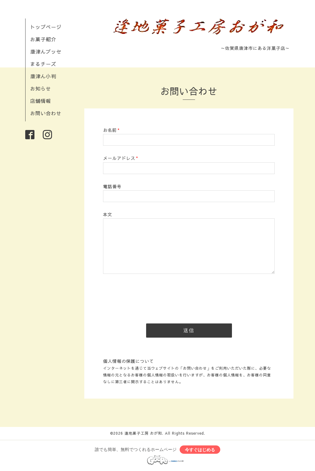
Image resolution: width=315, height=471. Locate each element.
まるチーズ (43, 63)
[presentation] (150, 297)
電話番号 (112, 186)
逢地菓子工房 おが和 (143, 433)
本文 (107, 214)
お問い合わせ (46, 113)
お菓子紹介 (43, 39)
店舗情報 (40, 100)
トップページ (46, 26)
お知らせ (40, 88)
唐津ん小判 (43, 76)
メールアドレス (120, 158)
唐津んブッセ (46, 51)
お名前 (111, 130)
